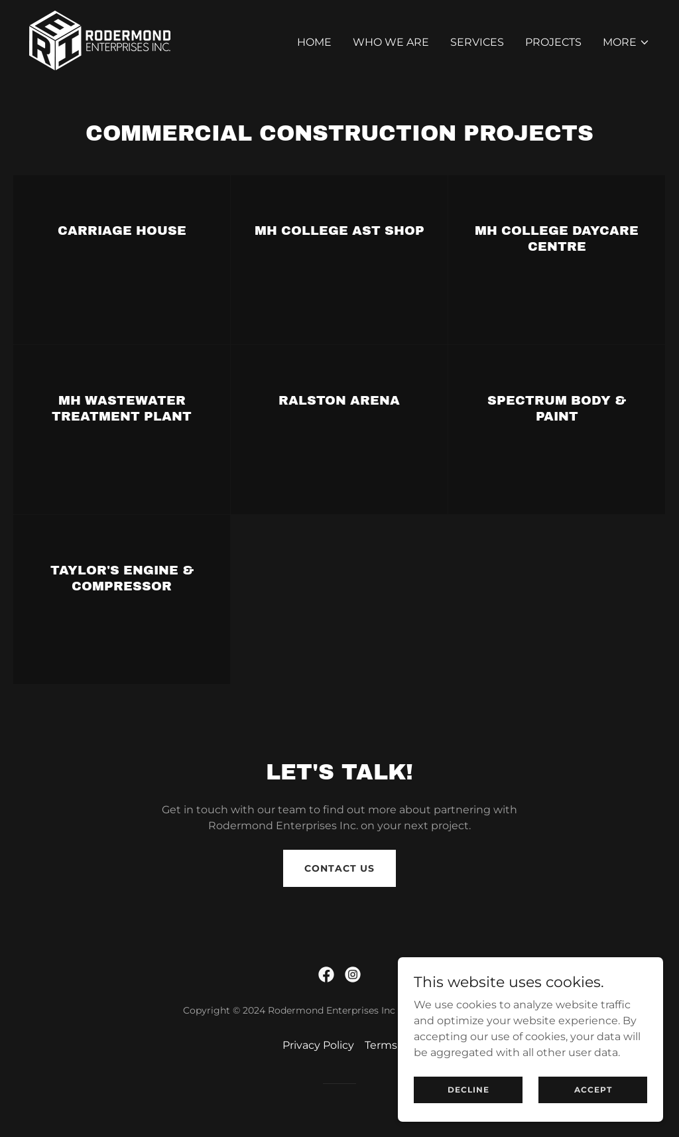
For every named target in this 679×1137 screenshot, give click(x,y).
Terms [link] (381, 1045)
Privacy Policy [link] (318, 1045)
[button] (626, 42)
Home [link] (314, 42)
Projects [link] (553, 42)
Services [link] (477, 42)
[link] (99, 39)
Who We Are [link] (391, 42)
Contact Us (339, 868)
